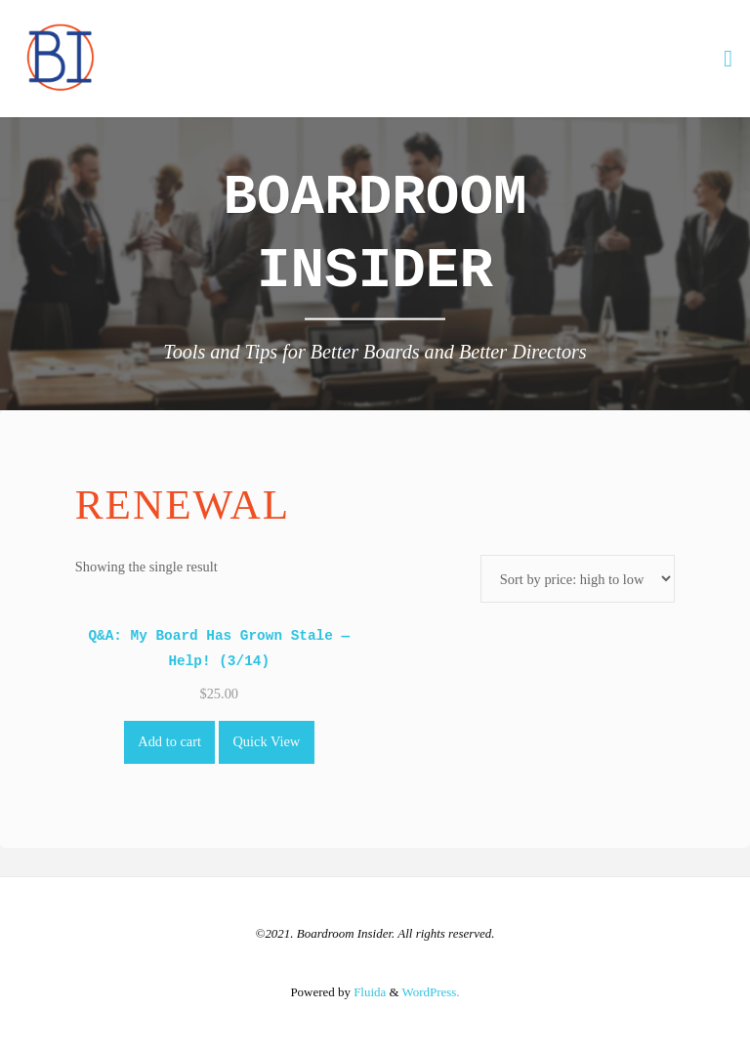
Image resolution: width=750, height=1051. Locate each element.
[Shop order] (577, 579)
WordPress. (431, 992)
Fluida (368, 992)
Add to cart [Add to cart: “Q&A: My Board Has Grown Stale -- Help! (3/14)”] (169, 741)
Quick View (266, 741)
